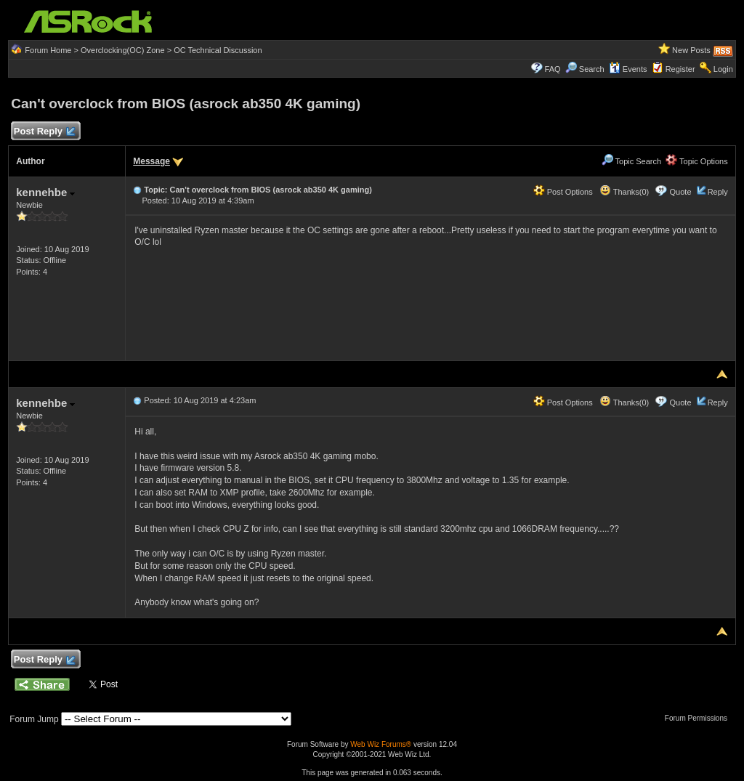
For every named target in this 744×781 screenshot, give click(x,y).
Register (680, 69)
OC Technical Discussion (218, 50)
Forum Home (48, 50)
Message (151, 161)
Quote (681, 191)
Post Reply (43, 132)
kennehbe (45, 192)
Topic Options (697, 161)
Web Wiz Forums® (380, 744)
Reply (718, 191)
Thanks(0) (624, 191)
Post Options (563, 191)
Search (591, 69)
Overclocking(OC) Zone (123, 50)
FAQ (553, 69)
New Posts (691, 50)
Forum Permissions (700, 718)
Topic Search (631, 161)
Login (723, 69)
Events (628, 69)
